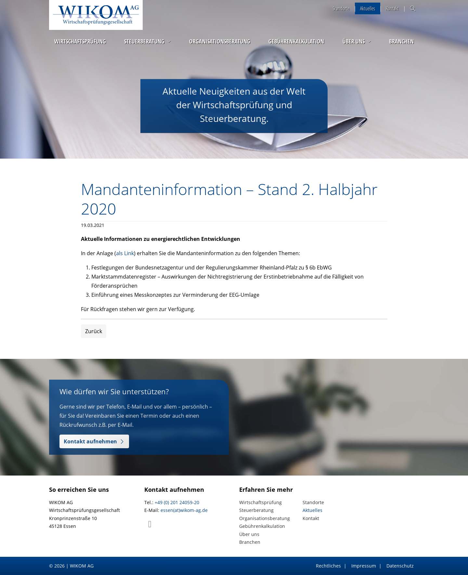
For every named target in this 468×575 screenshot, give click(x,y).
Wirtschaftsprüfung (80, 41)
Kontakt (392, 8)
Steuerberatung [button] (144, 41)
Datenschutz (400, 566)
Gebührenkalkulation (296, 41)
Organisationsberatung (219, 41)
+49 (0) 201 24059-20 (177, 502)
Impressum (363, 566)
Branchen (401, 41)
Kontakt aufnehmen (90, 441)
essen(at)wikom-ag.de (184, 510)
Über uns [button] (354, 41)
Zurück (93, 331)
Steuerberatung (256, 510)
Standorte (341, 8)
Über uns (249, 534)
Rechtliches (328, 566)
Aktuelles (367, 8)
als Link (125, 253)
